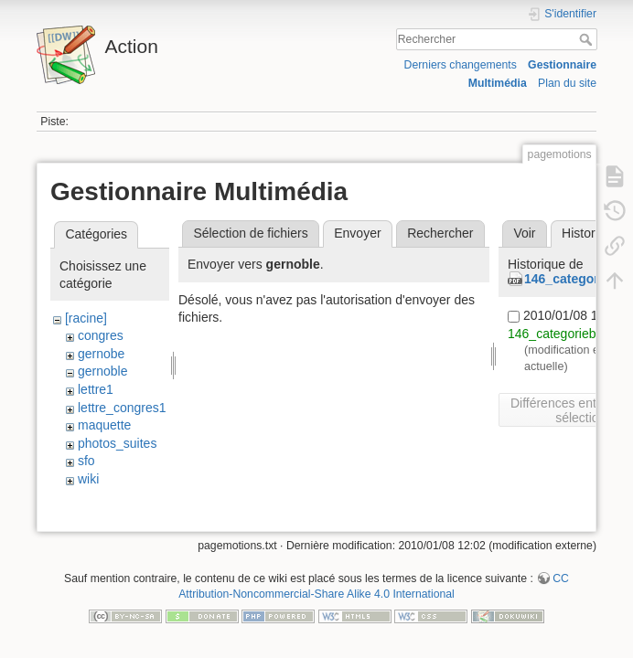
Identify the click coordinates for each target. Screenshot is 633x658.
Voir (524, 233)
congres (100, 335)
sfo (86, 460)
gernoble (103, 371)
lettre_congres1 (122, 407)
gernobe (101, 353)
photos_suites (117, 443)
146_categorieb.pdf (562, 333)
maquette (104, 425)
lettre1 (95, 389)
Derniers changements (460, 64)
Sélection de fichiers (250, 233)
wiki (88, 479)
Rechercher (587, 39)
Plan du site (567, 83)
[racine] (86, 318)
